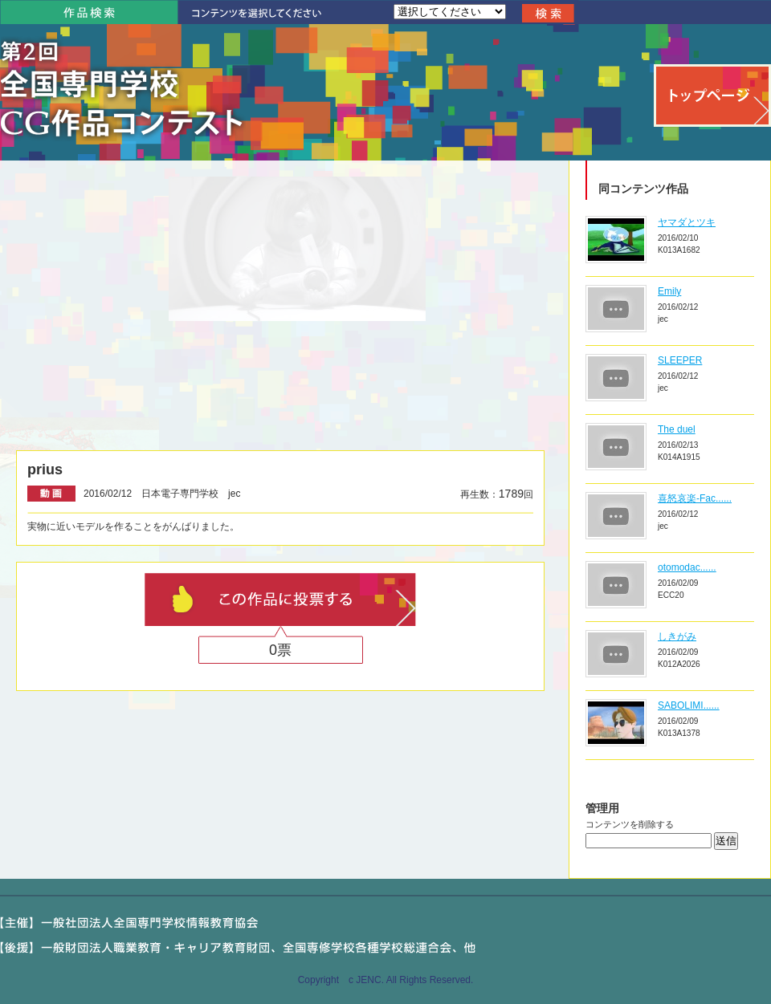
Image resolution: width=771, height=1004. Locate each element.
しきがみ (677, 636)
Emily (669, 291)
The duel (677, 429)
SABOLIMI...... (689, 705)
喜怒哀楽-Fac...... (695, 498)
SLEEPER (680, 360)
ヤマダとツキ (687, 222)
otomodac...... (687, 567)
